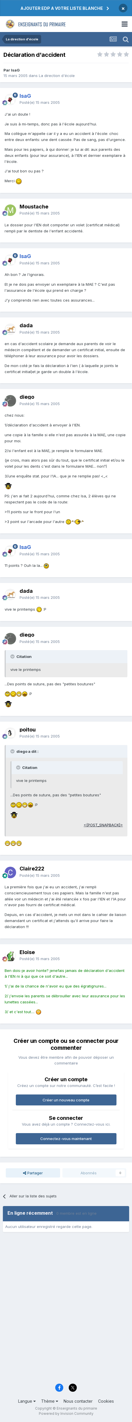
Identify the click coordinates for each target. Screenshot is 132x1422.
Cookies (106, 1401)
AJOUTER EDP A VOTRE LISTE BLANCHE (61, 8)
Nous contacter (78, 1401)
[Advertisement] (66, 1310)
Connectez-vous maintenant (66, 1138)
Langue (27, 1401)
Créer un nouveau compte (66, 1100)
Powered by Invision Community (66, 1413)
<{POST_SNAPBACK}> (103, 825)
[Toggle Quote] (13, 656)
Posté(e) (40, 102)
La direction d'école (57, 75)
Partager (33, 1173)
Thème (49, 1401)
